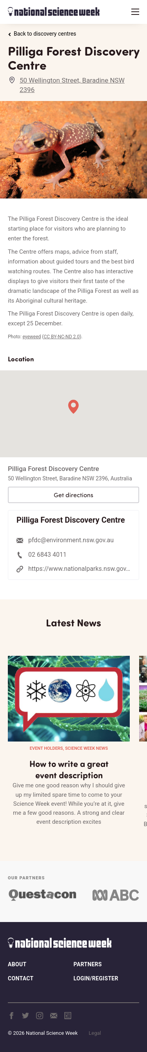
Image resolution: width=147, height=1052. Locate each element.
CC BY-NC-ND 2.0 (62, 336)
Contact (20, 978)
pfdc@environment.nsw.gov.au (71, 540)
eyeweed (32, 336)
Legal (95, 1033)
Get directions (73, 495)
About (17, 964)
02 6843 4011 (47, 554)
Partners (88, 964)
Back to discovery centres (42, 33)
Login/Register (96, 978)
